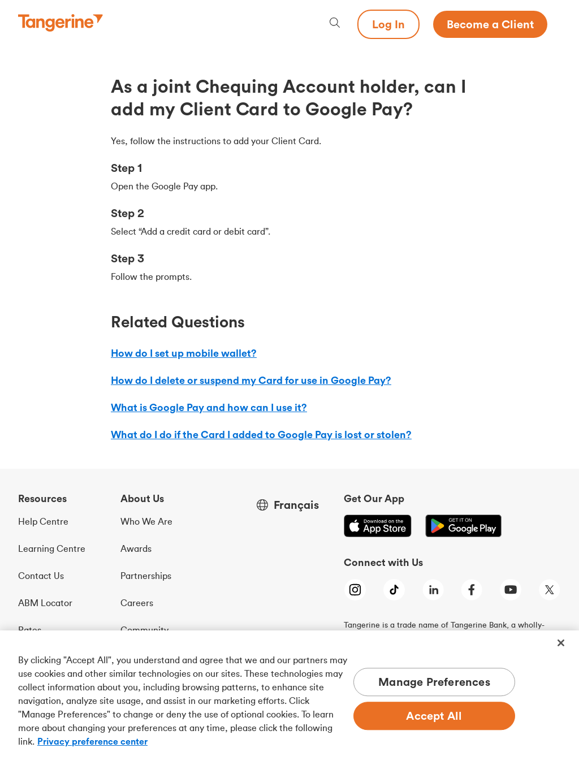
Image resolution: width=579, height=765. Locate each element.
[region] (289, 697)
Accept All (434, 716)
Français (296, 505)
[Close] (560, 642)
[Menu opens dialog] (554, 24)
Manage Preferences (434, 682)
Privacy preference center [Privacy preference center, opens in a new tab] (92, 741)
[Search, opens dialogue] (334, 24)
